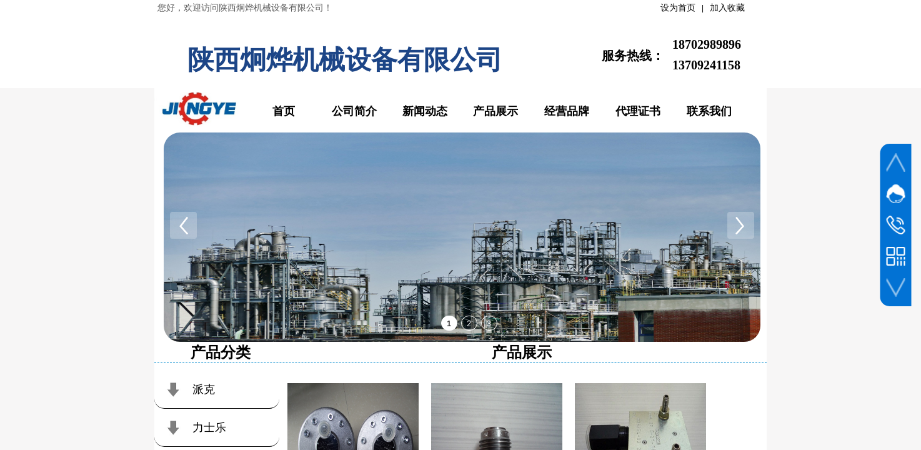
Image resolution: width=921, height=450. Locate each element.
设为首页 (677, 7)
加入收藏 (727, 7)
